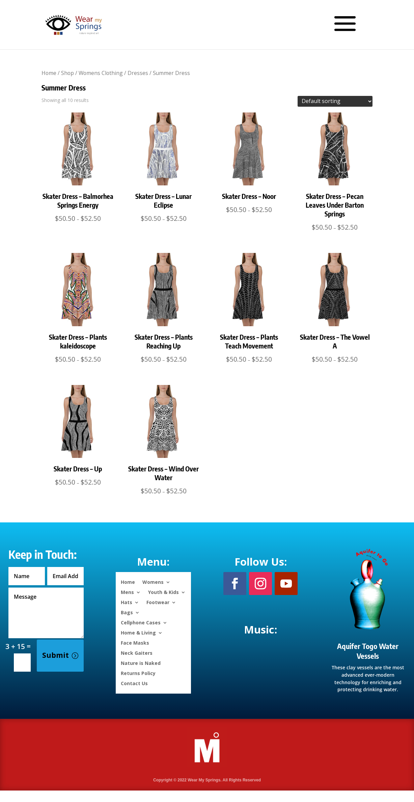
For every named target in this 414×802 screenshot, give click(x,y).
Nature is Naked (141, 663)
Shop (67, 73)
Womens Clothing (101, 73)
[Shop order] (335, 101)
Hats (126, 602)
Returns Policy (138, 673)
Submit (55, 655)
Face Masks (135, 642)
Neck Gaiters (137, 652)
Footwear (157, 602)
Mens (127, 592)
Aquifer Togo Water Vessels (367, 651)
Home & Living (138, 632)
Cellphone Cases (141, 622)
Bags (127, 612)
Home (49, 73)
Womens (153, 582)
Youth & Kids (163, 592)
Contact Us (134, 683)
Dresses (138, 73)
